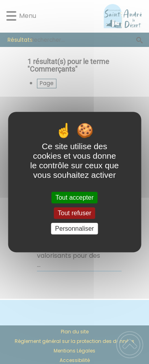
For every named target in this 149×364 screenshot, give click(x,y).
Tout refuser (74, 213)
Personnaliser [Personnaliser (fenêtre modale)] (74, 228)
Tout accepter (74, 197)
